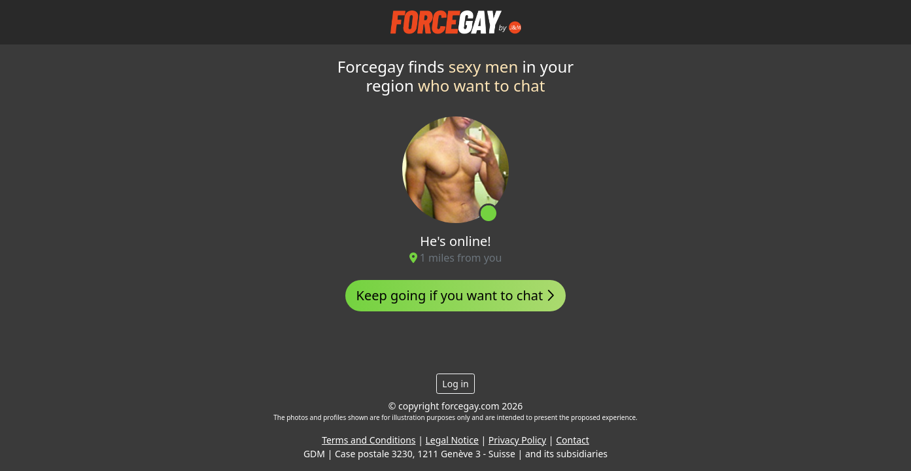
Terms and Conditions (368, 440)
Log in (455, 383)
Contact (572, 440)
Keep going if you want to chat (455, 295)
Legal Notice (452, 440)
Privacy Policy (517, 440)
